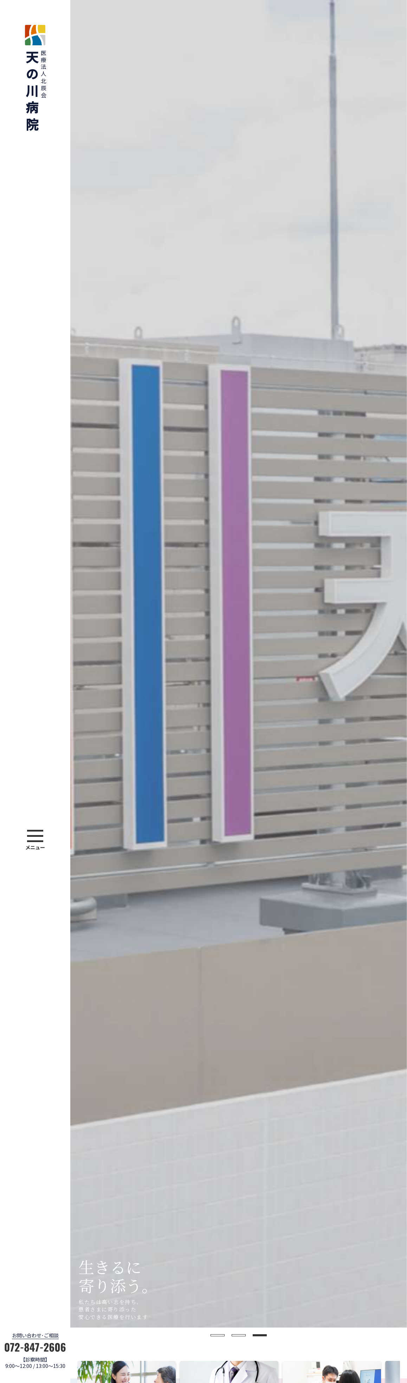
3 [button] (260, 1335)
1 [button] (218, 1335)
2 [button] (239, 1335)
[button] (35, 841)
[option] (238, 664)
